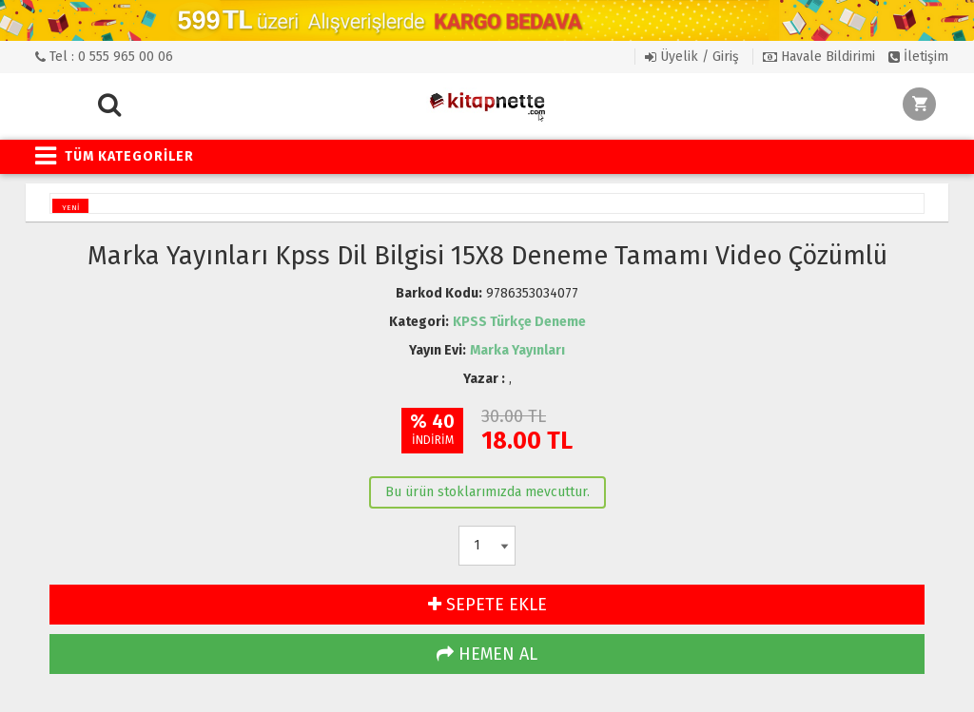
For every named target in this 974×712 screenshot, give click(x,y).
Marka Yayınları (517, 350)
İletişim (918, 56)
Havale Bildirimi (819, 56)
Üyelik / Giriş (692, 56)
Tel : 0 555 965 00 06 (104, 56)
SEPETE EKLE (487, 605)
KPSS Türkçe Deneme (519, 322)
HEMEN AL (487, 654)
